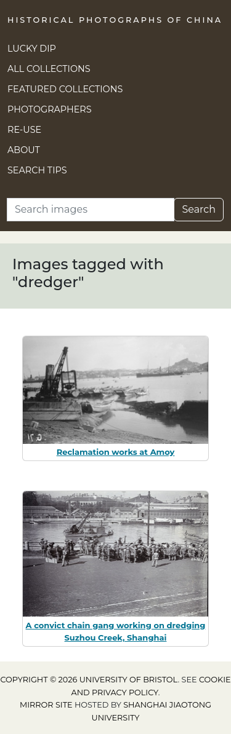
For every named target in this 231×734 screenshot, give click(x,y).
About (23, 150)
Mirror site (46, 704)
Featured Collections (65, 89)
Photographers (49, 109)
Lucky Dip (31, 48)
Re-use (24, 129)
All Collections (49, 68)
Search (199, 209)
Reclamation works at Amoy (116, 452)
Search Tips (37, 170)
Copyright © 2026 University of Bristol (88, 679)
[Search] (90, 209)
